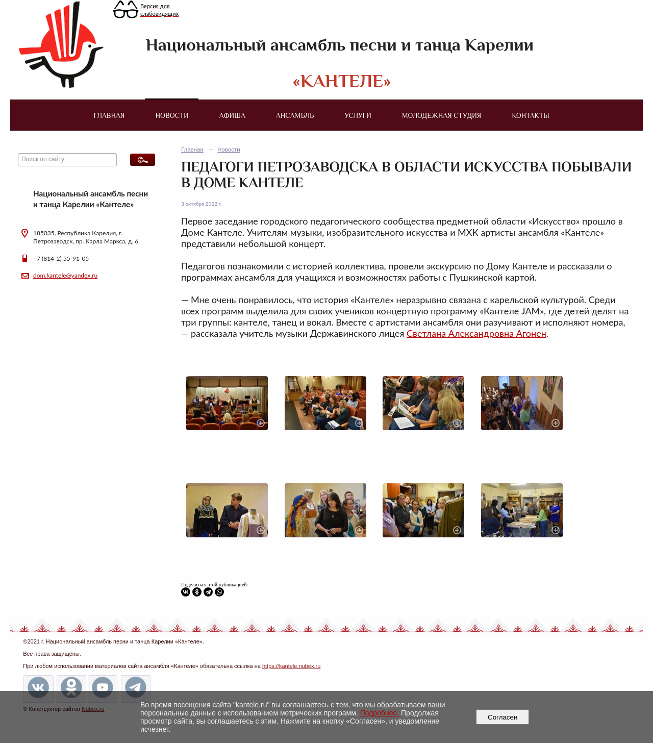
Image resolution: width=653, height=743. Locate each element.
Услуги (357, 115)
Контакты (530, 115)
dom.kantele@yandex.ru (65, 275)
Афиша (232, 115)
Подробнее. (379, 713)
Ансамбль (295, 115)
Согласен (502, 717)
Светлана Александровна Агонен (476, 333)
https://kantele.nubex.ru (291, 666)
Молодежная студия (442, 115)
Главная (108, 115)
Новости (172, 115)
